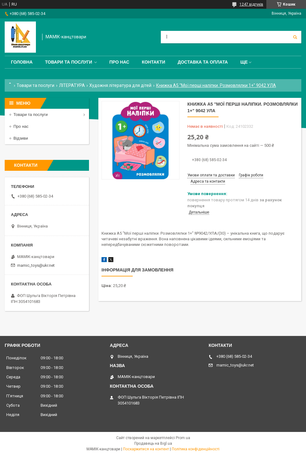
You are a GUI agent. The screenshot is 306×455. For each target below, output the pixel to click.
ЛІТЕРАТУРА (72, 85)
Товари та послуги (68, 62)
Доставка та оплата (203, 62)
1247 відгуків (251, 4)
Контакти (153, 62)
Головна (21, 62)
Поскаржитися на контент (146, 449)
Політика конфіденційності (196, 449)
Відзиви (20, 138)
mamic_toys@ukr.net (36, 265)
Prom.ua (183, 438)
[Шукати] (295, 37)
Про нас (119, 62)
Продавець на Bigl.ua (153, 443)
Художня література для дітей (120, 85)
